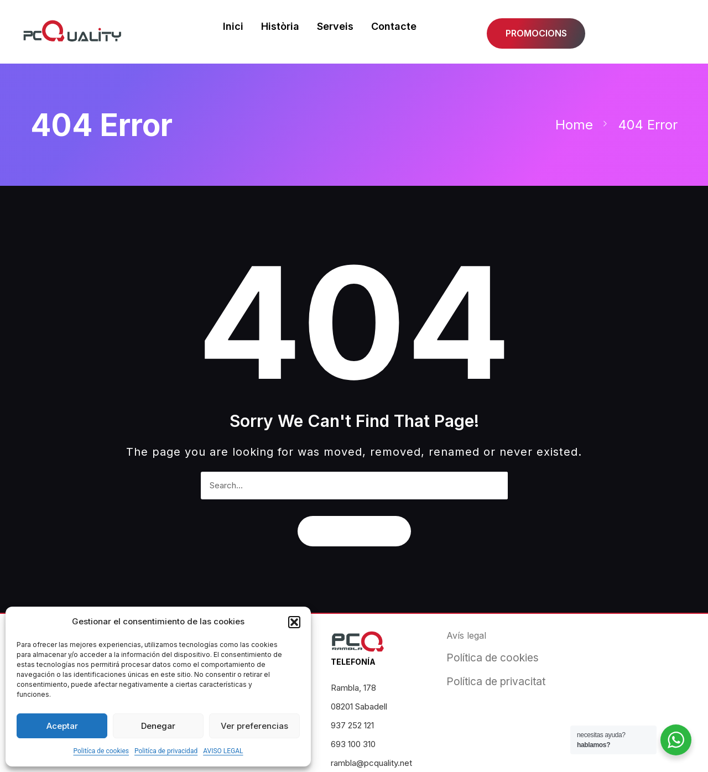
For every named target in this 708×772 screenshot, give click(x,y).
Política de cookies (492, 657)
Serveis (334, 26)
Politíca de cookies (101, 751)
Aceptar (62, 726)
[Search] (494, 485)
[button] (294, 622)
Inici (232, 26)
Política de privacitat (495, 681)
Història (280, 26)
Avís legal (466, 635)
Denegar (158, 726)
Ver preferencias (254, 726)
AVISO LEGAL (223, 751)
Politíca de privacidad (165, 751)
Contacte (393, 26)
